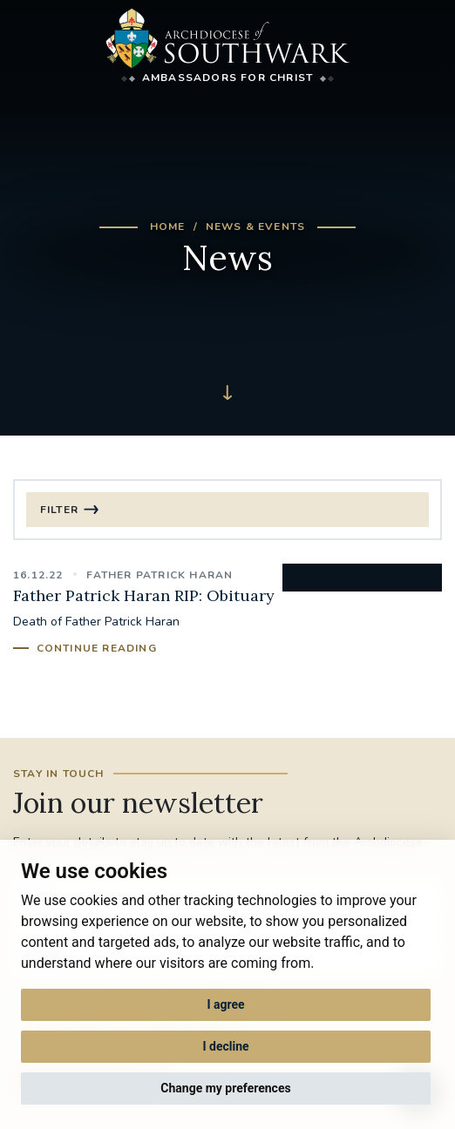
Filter (59, 510)
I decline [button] (225, 1046)
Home (168, 226)
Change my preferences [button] (225, 1088)
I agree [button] (225, 1004)
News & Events (256, 226)
